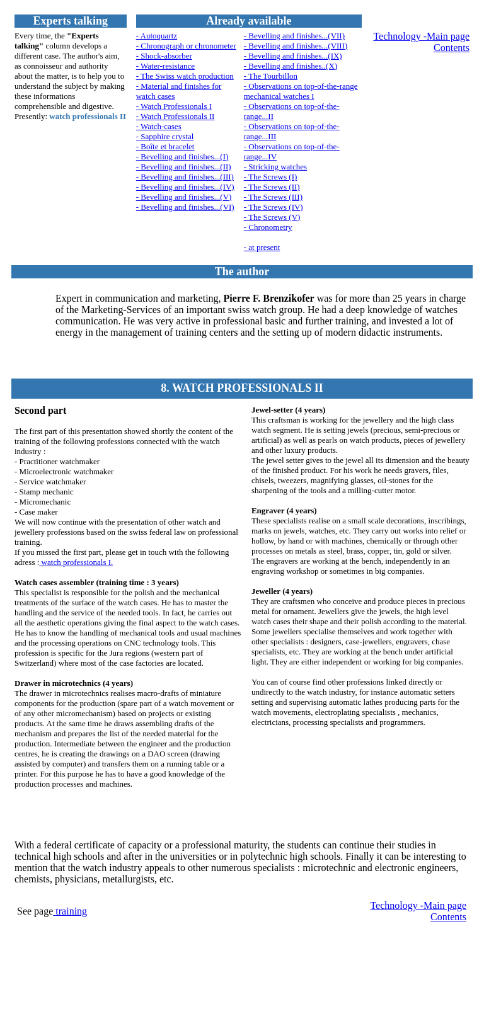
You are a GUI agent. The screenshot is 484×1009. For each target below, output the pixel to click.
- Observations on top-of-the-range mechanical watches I (301, 91)
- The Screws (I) (270, 176)
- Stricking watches (275, 166)
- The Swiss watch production (185, 76)
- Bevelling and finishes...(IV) (185, 186)
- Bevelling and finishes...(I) (182, 156)
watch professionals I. (76, 562)
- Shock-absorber (164, 55)
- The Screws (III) (273, 197)
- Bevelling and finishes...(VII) (294, 35)
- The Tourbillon (270, 76)
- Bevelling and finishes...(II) (183, 166)
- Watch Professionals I (174, 106)
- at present (262, 247)
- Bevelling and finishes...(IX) (293, 55)
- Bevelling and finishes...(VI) (185, 207)
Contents (452, 47)
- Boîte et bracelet (165, 146)
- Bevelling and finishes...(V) (184, 197)
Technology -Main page (421, 36)
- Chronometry (268, 227)
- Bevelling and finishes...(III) (185, 176)
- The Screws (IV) (273, 207)
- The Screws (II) (272, 186)
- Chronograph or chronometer (186, 45)
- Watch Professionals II (175, 116)
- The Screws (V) (272, 217)
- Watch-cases (159, 126)
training (70, 911)
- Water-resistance (165, 66)
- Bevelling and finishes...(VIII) (296, 45)
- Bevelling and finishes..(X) (290, 66)
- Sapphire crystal (165, 136)
